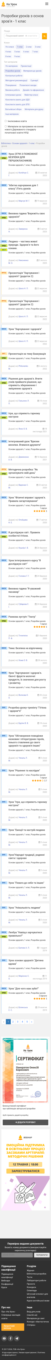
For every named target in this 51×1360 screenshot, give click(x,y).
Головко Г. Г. (24, 576)
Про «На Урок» (8, 1311)
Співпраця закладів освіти (10, 1316)
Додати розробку (26, 1122)
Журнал (30, 1270)
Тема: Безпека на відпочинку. (25, 648)
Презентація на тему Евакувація (27, 353)
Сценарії (34, 80)
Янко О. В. (23, 429)
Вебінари (5, 1280)
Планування (10, 85)
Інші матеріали (12, 114)
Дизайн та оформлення (33, 90)
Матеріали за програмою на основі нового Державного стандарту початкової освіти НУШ (24, 129)
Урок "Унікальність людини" (24, 907)
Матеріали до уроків (32, 71)
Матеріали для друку (34, 109)
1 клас (20, 47)
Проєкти (31, 1284)
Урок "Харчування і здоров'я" (25, 329)
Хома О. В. (23, 660)
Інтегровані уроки (13, 95)
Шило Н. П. (23, 288)
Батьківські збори (13, 109)
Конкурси (31, 1287)
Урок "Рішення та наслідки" (24, 770)
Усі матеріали (11, 66)
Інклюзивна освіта (16, 121)
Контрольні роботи (13, 76)
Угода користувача (10, 1352)
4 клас (8, 52)
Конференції (7, 1284)
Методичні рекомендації (16, 80)
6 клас (26, 52)
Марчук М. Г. (24, 201)
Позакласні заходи (28, 85)
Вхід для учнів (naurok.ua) (33, 1313)
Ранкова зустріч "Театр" (22, 616)
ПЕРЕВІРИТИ (42, 1255)
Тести (29, 1277)
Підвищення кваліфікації (7, 1276)
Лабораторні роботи (36, 1280)
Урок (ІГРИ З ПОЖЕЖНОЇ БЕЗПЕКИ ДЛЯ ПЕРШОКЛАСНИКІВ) (22, 157)
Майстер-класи (31, 95)
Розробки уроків (12, 71)
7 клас (35, 52)
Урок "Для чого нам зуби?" (23, 988)
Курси (4, 1287)
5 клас (17, 52)
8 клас (8, 56)
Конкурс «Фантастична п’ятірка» (38, 1323)
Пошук (7, 31)
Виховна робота (12, 90)
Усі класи (9, 47)
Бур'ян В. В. (24, 723)
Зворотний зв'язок (9, 1327)
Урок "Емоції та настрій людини (26, 829)
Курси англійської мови (38, 1300)
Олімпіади (32, 1290)
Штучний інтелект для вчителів (37, 1295)
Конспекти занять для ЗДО (17, 100)
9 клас (17, 56)
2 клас (29, 47)
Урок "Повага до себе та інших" (26, 882)
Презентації (26, 66)
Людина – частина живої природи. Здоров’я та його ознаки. (23, 245)
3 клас (38, 47)
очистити (31, 35)
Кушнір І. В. (24, 548)
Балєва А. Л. (24, 948)
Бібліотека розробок (36, 1274)
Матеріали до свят (36, 1318)
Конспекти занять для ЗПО (17, 104)
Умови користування (27, 1352)
